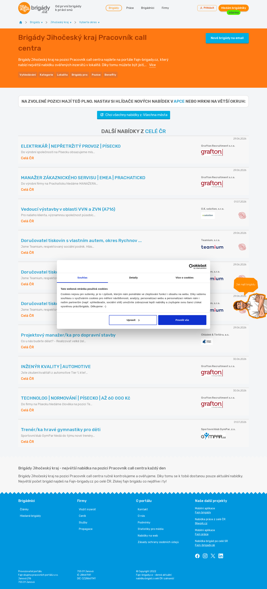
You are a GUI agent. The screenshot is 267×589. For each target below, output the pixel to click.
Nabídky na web (148, 535)
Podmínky (144, 522)
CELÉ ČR (155, 131)
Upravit (133, 320)
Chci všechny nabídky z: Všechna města (133, 114)
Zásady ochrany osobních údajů (158, 541)
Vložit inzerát (87, 509)
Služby (83, 522)
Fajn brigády (203, 512)
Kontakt (143, 509)
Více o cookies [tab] (185, 277)
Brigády (115, 8)
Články (24, 509)
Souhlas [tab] (82, 277)
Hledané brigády (30, 515)
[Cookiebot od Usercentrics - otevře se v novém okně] (191, 266)
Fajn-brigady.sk (205, 544)
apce (179, 101)
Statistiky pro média (150, 528)
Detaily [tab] (133, 277)
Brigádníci (148, 8)
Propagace (85, 528)
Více (152, 65)
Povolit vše (182, 320)
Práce (131, 8)
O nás (141, 515)
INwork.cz (201, 523)
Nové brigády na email (227, 38)
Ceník (82, 515)
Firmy (166, 8)
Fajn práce (201, 534)
